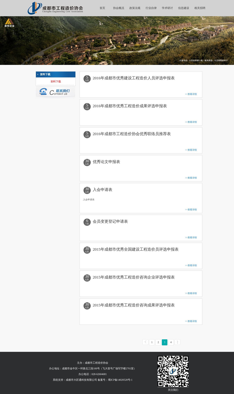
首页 (102, 8)
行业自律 (151, 8)
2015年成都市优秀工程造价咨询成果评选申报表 (134, 305)
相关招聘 (199, 8)
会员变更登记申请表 (110, 221)
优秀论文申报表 (106, 162)
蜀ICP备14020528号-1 (120, 379)
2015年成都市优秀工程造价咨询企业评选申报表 (134, 277)
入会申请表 (102, 190)
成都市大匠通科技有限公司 (81, 379)
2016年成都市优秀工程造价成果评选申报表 (130, 106)
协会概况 (118, 8)
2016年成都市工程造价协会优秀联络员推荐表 (132, 134)
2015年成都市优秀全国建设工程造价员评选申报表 (136, 249)
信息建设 (183, 8)
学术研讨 (167, 8)
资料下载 (56, 81)
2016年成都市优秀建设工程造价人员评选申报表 (134, 78)
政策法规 (134, 8)
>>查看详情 (191, 94)
